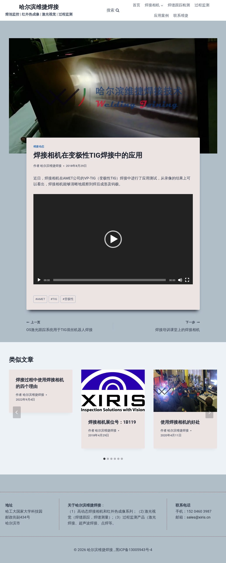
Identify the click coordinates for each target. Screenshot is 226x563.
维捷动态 (38, 146)
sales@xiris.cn (198, 517)
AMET (40, 299)
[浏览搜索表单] (113, 10)
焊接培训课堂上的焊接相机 (158, 325)
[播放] (39, 280)
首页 (136, 5)
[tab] (104, 459)
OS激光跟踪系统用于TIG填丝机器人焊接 (67, 325)
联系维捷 (180, 15)
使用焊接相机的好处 (180, 422)
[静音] (180, 280)
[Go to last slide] (17, 412)
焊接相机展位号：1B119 (112, 422)
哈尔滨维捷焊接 (51, 165)
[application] (113, 239)
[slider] (109, 280)
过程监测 (202, 5)
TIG (54, 299)
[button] (113, 239)
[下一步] (209, 412)
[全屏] (187, 280)
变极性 (67, 299)
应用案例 (161, 15)
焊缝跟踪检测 (179, 5)
